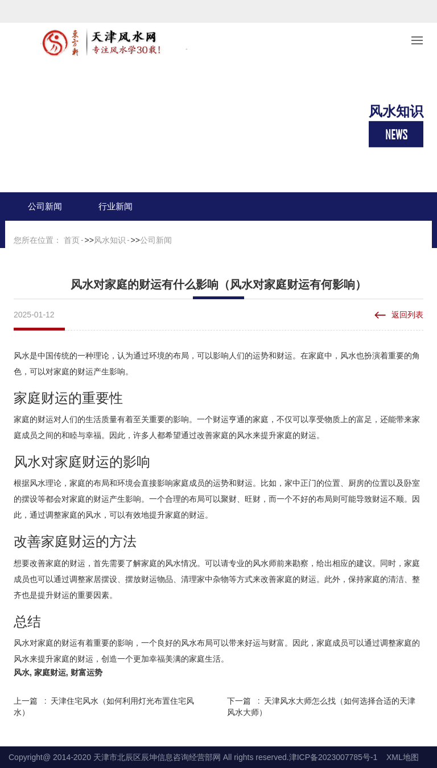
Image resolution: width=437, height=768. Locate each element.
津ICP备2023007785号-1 (333, 757)
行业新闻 (115, 206)
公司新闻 (45, 206)
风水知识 (110, 240)
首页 (72, 240)
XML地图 (402, 757)
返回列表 (407, 314)
